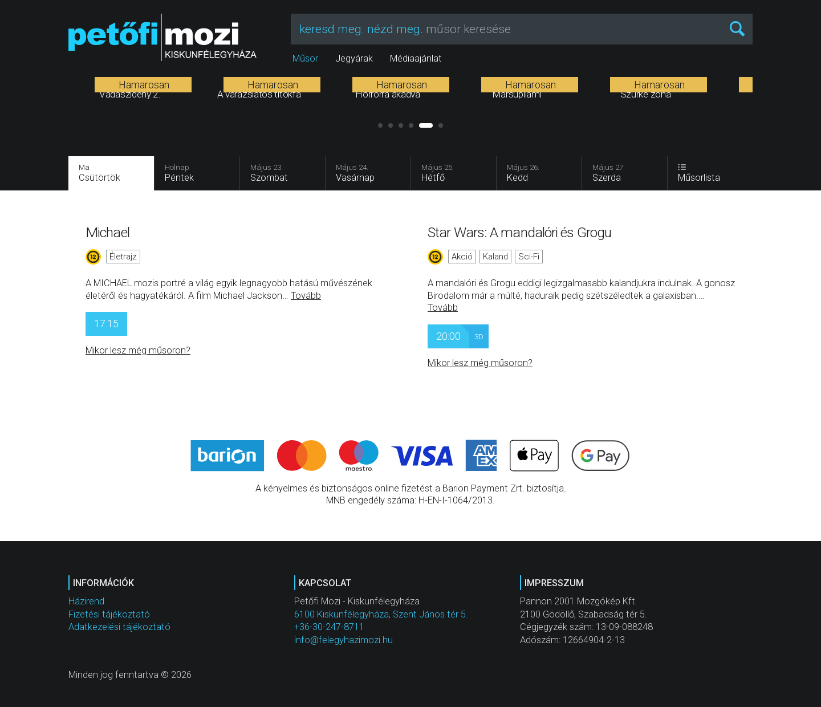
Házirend (86, 601)
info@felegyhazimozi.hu (343, 640)
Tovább (306, 295)
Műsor (305, 58)
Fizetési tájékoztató (109, 614)
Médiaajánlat (416, 58)
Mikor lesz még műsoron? (138, 350)
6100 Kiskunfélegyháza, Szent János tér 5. (381, 614)
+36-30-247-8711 (329, 626)
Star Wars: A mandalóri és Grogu (519, 232)
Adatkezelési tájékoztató (119, 626)
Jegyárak (354, 58)
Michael (107, 232)
